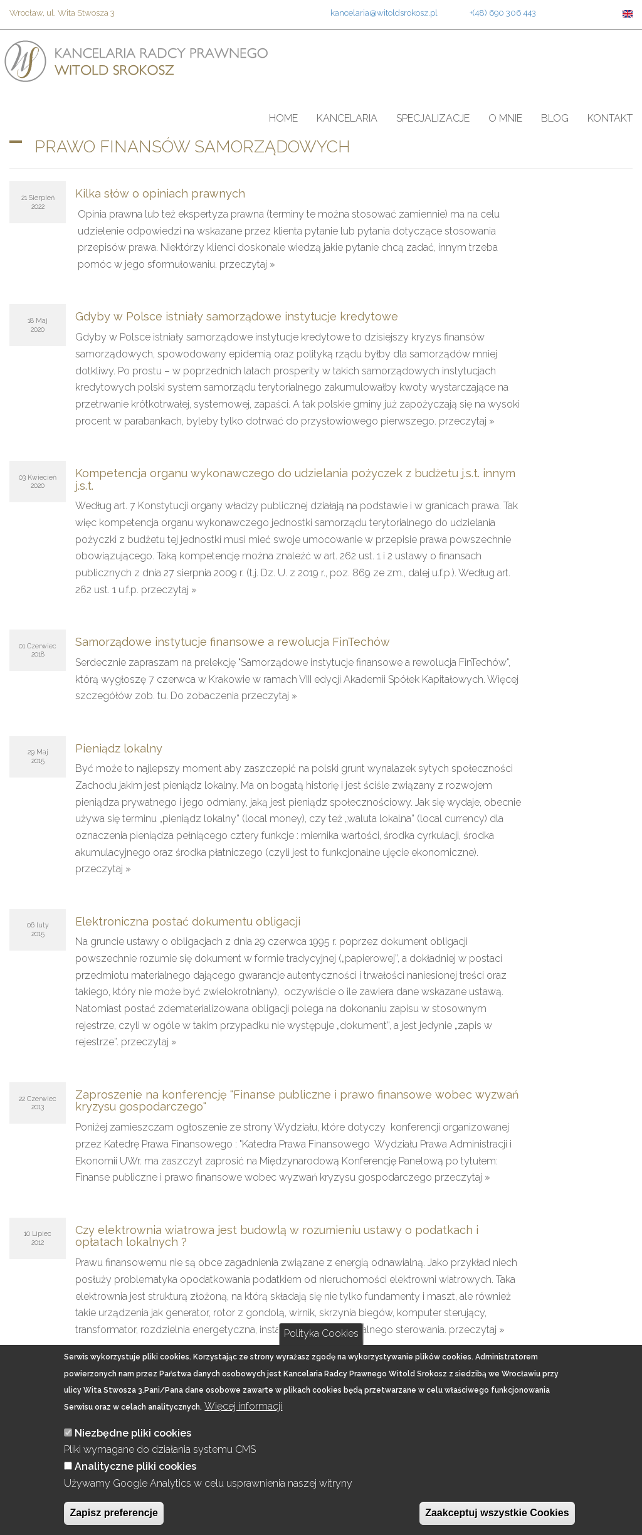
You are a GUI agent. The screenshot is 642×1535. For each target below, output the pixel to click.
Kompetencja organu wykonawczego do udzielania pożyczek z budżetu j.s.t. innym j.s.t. (295, 479)
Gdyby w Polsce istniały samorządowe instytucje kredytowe (236, 316)
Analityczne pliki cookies (135, 1466)
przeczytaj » (247, 264)
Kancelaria (347, 118)
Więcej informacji (243, 1406)
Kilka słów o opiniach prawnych (160, 193)
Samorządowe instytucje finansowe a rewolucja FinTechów (232, 641)
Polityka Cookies (321, 1333)
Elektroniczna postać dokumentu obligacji (187, 921)
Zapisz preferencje (114, 1512)
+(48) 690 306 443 (503, 13)
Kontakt (610, 118)
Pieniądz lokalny (118, 748)
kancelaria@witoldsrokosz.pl (384, 13)
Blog (555, 118)
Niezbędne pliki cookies (133, 1433)
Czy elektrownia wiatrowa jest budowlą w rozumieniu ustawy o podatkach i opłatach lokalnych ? (276, 1236)
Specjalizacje (433, 118)
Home (283, 118)
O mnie (505, 118)
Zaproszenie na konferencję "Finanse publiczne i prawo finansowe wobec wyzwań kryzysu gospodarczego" (297, 1101)
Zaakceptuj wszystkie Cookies (497, 1512)
